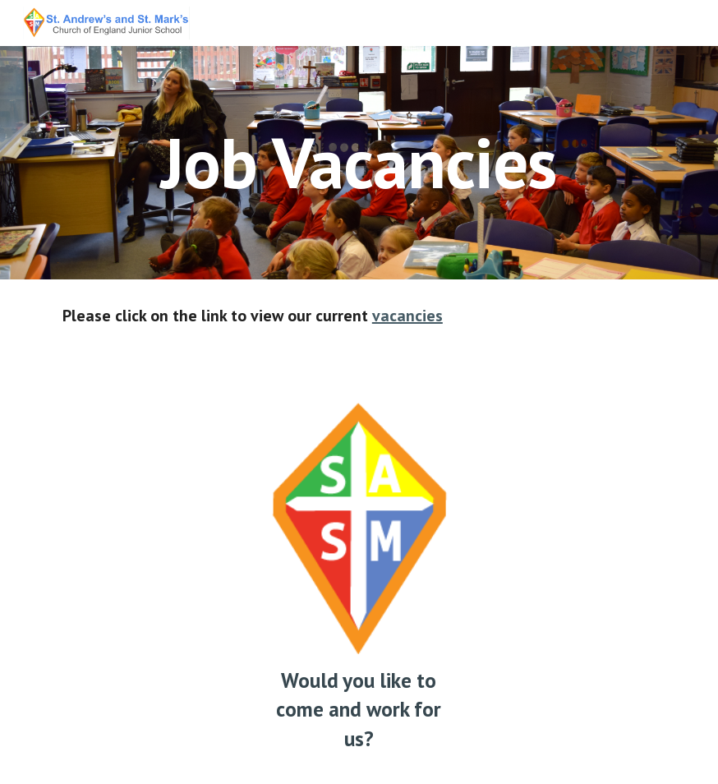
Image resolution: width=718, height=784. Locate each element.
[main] (359, 162)
